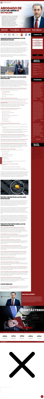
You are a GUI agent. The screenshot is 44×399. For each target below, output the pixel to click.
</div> (5, 396)
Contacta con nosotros (39, 0)
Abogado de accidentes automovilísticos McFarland (37, 66)
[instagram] (2, 346)
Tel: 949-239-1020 (13, 341)
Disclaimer (3, 347)
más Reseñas (38, 139)
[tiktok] (5, 346)
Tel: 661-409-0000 (30, 341)
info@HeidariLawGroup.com (5, 342)
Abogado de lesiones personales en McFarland (37, 64)
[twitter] (4, 346)
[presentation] (37, 52)
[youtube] (6, 346)
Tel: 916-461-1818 (22, 341)
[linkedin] (3, 346)
